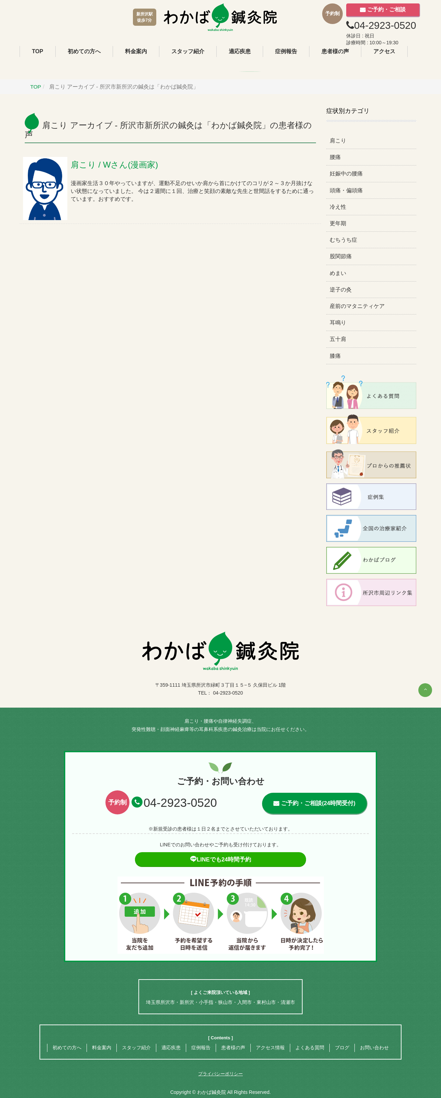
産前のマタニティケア (357, 306)
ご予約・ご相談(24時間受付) (318, 803)
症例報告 (286, 51)
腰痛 (335, 157)
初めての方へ (84, 51)
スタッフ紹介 (187, 51)
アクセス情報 (270, 1048)
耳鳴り (338, 322)
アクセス (384, 51)
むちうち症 (343, 240)
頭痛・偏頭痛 (346, 190)
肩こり (338, 141)
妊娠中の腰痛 (346, 173)
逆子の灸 (341, 290)
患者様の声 (335, 51)
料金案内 (136, 51)
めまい (338, 273)
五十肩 (338, 339)
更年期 (338, 223)
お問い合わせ (374, 1048)
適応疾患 (240, 51)
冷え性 (338, 207)
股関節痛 (341, 256)
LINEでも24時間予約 (220, 860)
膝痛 (335, 355)
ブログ (342, 1048)
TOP (37, 51)
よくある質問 (309, 1048)
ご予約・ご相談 (386, 9)
